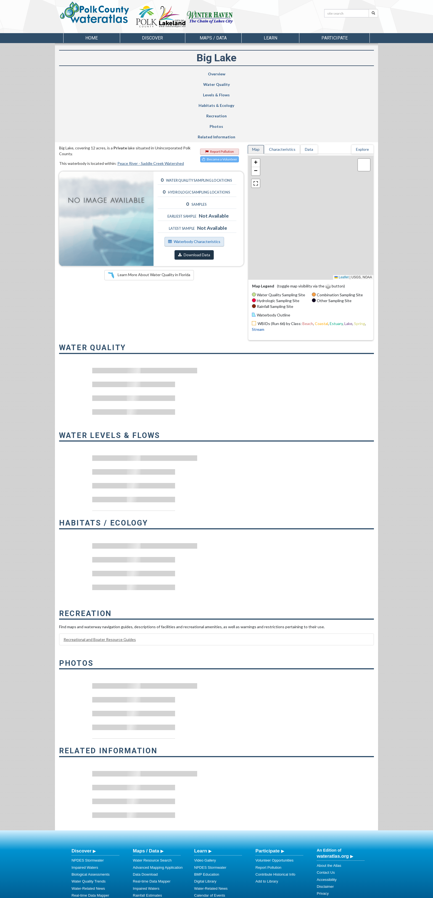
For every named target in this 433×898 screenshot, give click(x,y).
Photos (302, 74)
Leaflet (341, 214)
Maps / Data (146, 788)
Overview (82, 74)
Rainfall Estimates (147, 832)
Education (202, 846)
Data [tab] (309, 86)
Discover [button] (152, 38)
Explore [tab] (362, 86)
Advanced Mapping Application (158, 804)
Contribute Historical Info (275, 811)
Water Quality (126, 74)
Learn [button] (270, 38)
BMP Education (206, 811)
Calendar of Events (209, 832)
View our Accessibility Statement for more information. (274, 879)
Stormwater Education (212, 853)
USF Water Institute (178, 892)
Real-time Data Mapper (90, 832)
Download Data (194, 191)
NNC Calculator (145, 846)
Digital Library (205, 818)
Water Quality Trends (88, 818)
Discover (81, 788)
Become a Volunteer (219, 96)
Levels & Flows (167, 74)
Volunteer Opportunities (274, 797)
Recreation (257, 74)
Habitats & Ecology (210, 74)
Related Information (348, 74)
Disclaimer (325, 824)
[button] (256, 100)
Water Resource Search (152, 797)
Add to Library (266, 818)
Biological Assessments (91, 811)
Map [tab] (256, 86)
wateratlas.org (333, 793)
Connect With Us (330, 841)
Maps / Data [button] (213, 38)
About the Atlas (329, 803)
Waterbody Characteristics (194, 178)
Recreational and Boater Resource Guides (100, 576)
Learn (200, 788)
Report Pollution (219, 88)
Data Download (145, 811)
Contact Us (326, 809)
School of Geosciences (211, 892)
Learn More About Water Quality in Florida (149, 212)
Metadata (140, 839)
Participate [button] (334, 38)
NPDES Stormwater (88, 797)
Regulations (203, 860)
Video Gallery (205, 797)
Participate (267, 788)
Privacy (323, 830)
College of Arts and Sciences (251, 892)
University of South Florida (293, 892)
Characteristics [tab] (282, 86)
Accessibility (327, 817)
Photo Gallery (205, 839)
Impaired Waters (85, 804)
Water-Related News (88, 825)
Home (91, 38)
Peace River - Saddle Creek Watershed (150, 100)
